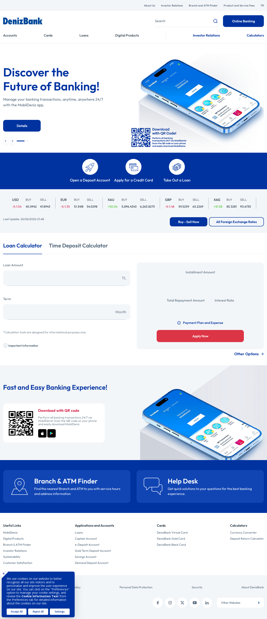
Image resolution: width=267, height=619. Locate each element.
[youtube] (195, 603)
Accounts (10, 35)
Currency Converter (243, 532)
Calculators (255, 35)
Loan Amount (13, 265)
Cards (48, 35)
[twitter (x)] (182, 603)
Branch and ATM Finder (203, 5)
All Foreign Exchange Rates (236, 222)
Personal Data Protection (136, 587)
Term (7, 299)
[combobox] (240, 603)
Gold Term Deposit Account (93, 551)
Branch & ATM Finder (17, 545)
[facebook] (158, 603)
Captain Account (86, 538)
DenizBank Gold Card (171, 538)
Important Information (20, 345)
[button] (5, 141)
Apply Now (200, 336)
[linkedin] (207, 603)
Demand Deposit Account (91, 563)
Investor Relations (172, 5)
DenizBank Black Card (171, 545)
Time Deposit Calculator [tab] (78, 245)
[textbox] (240, 603)
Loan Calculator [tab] (22, 245)
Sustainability (11, 557)
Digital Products (127, 35)
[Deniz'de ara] (186, 21)
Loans (83, 35)
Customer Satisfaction (17, 563)
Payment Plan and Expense (200, 323)
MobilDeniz (10, 532)
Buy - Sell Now (188, 222)
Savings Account (85, 557)
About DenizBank (252, 587)
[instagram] (170, 603)
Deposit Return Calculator (247, 538)
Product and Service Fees (239, 5)
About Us (149, 5)
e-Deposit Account (87, 545)
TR (262, 5)
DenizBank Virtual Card (172, 532)
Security (197, 587)
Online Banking (243, 21)
